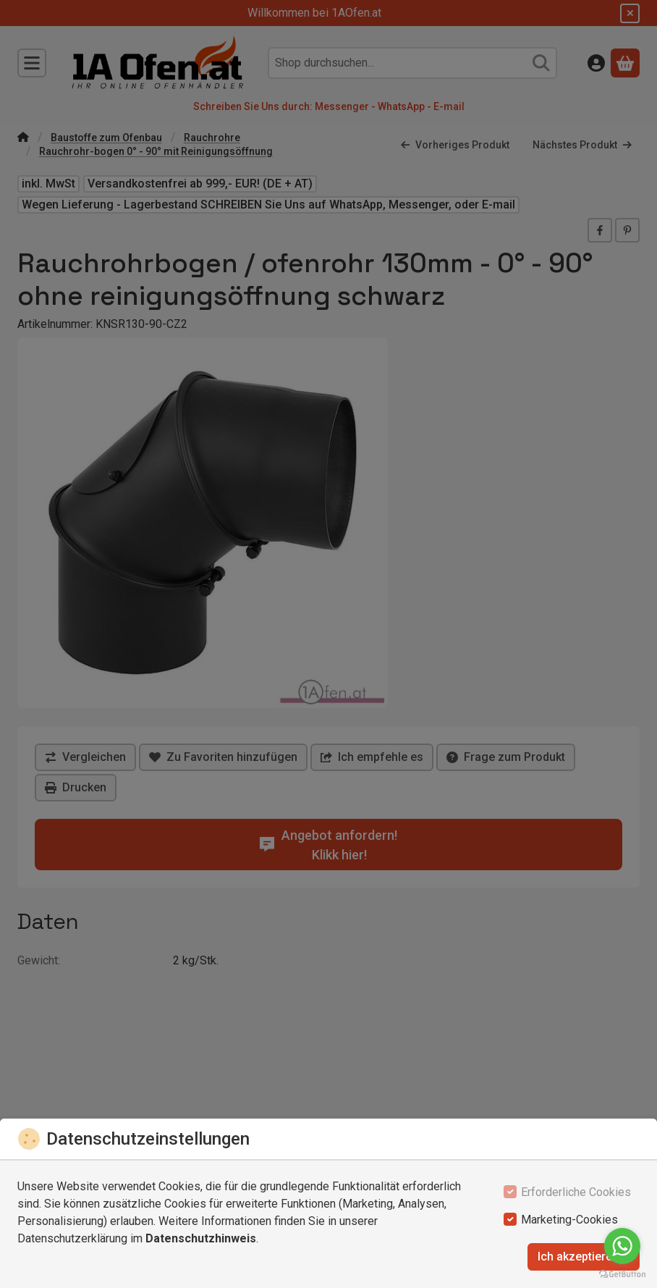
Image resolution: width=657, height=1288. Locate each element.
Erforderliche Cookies (576, 1192)
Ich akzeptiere (584, 1256)
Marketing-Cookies (569, 1219)
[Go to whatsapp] (622, 1246)
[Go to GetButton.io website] (622, 1273)
